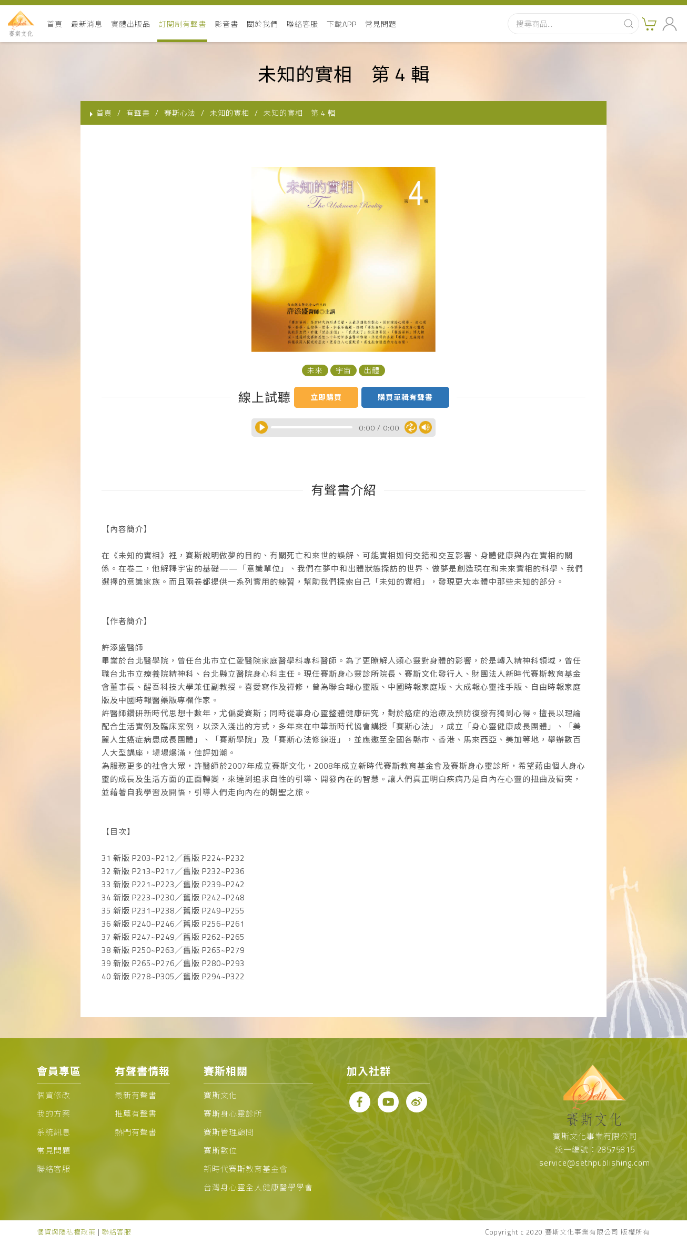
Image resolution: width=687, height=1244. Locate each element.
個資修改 (53, 1095)
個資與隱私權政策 (66, 1232)
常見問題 (381, 23)
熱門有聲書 (136, 1132)
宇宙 (343, 370)
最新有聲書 (136, 1095)
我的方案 (53, 1114)
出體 (372, 370)
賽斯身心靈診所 (233, 1114)
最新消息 (87, 23)
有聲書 (138, 112)
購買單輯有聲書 (405, 397)
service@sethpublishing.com (594, 1163)
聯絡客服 (302, 23)
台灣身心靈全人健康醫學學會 (258, 1187)
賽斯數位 (220, 1151)
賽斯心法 (180, 112)
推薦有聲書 (136, 1114)
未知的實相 (229, 112)
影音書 (226, 23)
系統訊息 (53, 1132)
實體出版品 (130, 23)
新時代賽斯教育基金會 (246, 1169)
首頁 (55, 23)
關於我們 (262, 23)
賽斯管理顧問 (229, 1132)
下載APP (342, 23)
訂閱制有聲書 (182, 23)
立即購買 (326, 397)
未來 (315, 370)
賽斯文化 (220, 1095)
